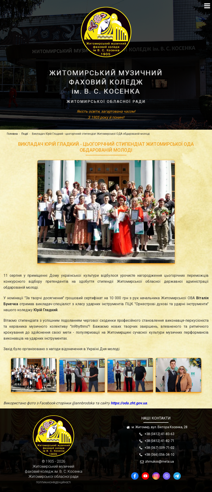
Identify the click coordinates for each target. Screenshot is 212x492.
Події (24, 133)
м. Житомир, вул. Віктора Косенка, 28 (159, 427)
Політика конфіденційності (53, 482)
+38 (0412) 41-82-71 (159, 441)
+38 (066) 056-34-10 (159, 454)
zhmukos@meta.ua (159, 461)
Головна (12, 133)
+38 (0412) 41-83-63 (159, 434)
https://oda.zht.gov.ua (129, 403)
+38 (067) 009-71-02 (159, 448)
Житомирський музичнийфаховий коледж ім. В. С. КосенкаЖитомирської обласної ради (53, 471)
